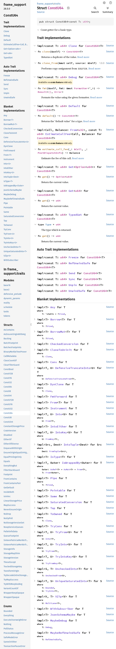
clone (46, 51)
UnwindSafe (77, 291)
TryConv (56, 526)
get (44, 176)
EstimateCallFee (57, 134)
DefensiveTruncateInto (72, 368)
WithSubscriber (62, 608)
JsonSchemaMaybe (62, 614)
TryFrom (61, 532)
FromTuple (54, 451)
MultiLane (50, 603)
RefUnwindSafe (79, 263)
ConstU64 (91, 46)
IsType (55, 457)
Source (41, 12)
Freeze (74, 257)
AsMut (67, 469)
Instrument (58, 408)
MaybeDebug (58, 620)
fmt (44, 88)
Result (42, 91)
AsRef (53, 469)
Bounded (49, 587)
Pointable (57, 490)
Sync (72, 279)
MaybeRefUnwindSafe (65, 632)
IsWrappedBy (71, 462)
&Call (78, 149)
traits (57, 3)
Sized (62, 314)
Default (74, 106)
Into (58, 414)
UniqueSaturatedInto (71, 581)
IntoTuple (71, 444)
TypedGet (75, 214)
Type (48, 224)
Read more (83, 57)
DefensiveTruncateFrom (58, 378)
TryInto (61, 544)
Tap (52, 508)
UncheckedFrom (53, 575)
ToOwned (56, 514)
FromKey (49, 439)
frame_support (45, 3)
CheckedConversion (64, 344)
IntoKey (61, 432)
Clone (73, 46)
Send (72, 273)
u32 (81, 130)
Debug (73, 77)
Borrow (55, 319)
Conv (53, 362)
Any (52, 307)
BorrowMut (57, 331)
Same (53, 496)
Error (58, 91)
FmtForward (58, 396)
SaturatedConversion (66, 502)
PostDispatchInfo (50, 152)
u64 (85, 21)
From (73, 130)
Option (80, 167)
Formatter (81, 88)
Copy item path (68, 7)
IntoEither (58, 426)
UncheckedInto (66, 569)
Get (71, 167)
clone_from (49, 63)
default (47, 115)
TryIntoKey (63, 556)
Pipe (53, 478)
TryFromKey (51, 563)
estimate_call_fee (55, 149)
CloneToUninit (61, 350)
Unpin (73, 285)
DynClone (57, 384)
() (49, 91)
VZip (58, 596)
